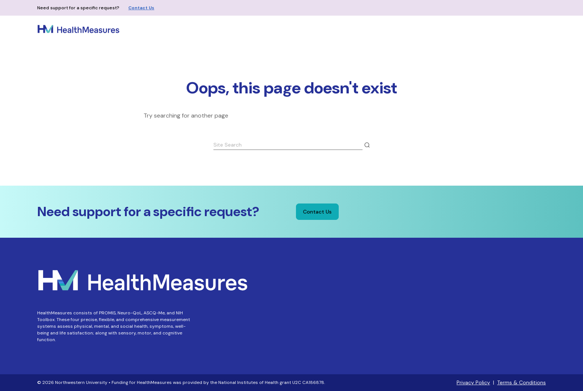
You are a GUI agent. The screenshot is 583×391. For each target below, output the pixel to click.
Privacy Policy (473, 382)
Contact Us (141, 8)
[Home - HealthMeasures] (78, 29)
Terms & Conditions (521, 382)
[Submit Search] (367, 145)
